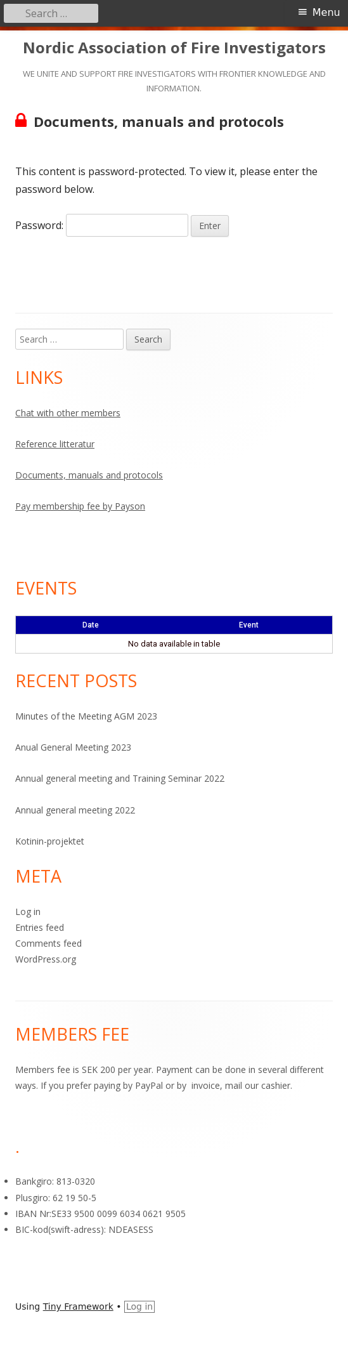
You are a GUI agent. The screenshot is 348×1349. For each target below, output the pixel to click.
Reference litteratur (54, 444)
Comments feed (48, 943)
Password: (101, 225)
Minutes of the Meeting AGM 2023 (86, 716)
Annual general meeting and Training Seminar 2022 (119, 778)
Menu (326, 12)
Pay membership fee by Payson (80, 506)
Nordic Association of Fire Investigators (174, 48)
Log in (28, 911)
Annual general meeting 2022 (75, 810)
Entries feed (39, 927)
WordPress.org (45, 959)
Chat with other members (67, 413)
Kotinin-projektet (49, 841)
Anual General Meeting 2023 (73, 747)
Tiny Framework (78, 1306)
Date (90, 625)
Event (249, 625)
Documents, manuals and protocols (89, 475)
